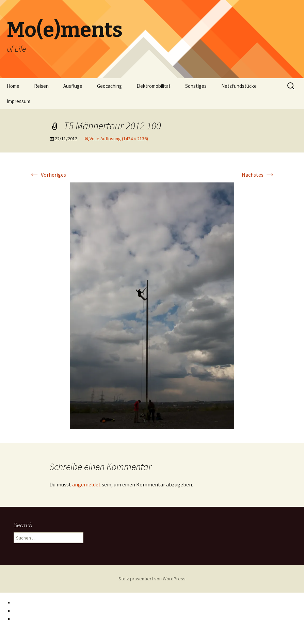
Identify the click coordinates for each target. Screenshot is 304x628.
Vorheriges (47, 174)
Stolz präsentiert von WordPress (152, 579)
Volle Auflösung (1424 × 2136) (119, 138)
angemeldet (86, 484)
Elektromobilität (154, 86)
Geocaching (109, 86)
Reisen (41, 86)
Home (13, 86)
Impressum (18, 101)
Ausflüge (72, 86)
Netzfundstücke (239, 86)
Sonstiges (196, 86)
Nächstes (258, 174)
